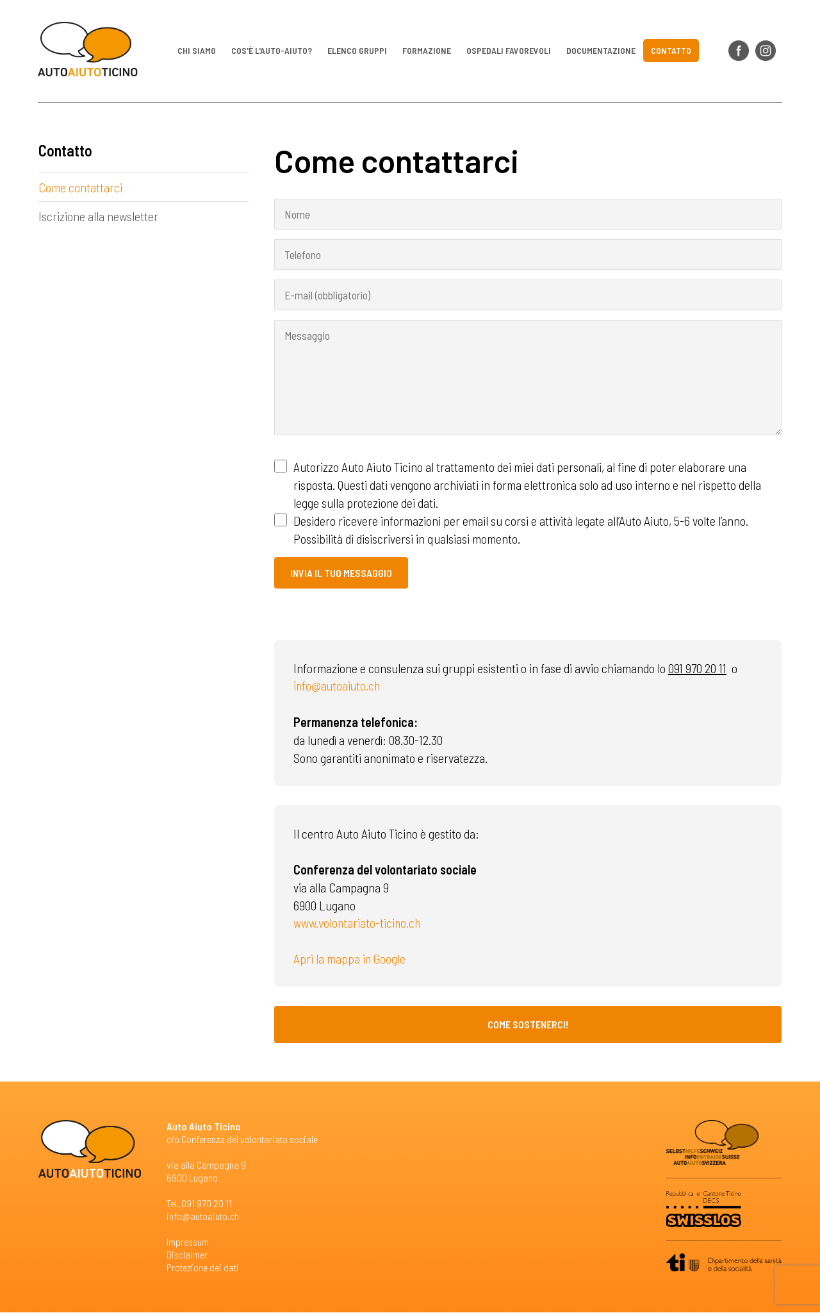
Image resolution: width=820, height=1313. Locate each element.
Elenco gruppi (357, 51)
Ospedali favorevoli (508, 51)
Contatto (671, 51)
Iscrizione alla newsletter (98, 216)
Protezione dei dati (203, 1268)
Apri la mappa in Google (350, 959)
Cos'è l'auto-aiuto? (271, 51)
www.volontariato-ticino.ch (357, 923)
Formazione (426, 51)
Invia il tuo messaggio (341, 573)
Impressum (188, 1242)
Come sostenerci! (528, 1025)
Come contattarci (80, 188)
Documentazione (601, 51)
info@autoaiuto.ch (337, 686)
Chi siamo (196, 51)
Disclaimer (187, 1255)
